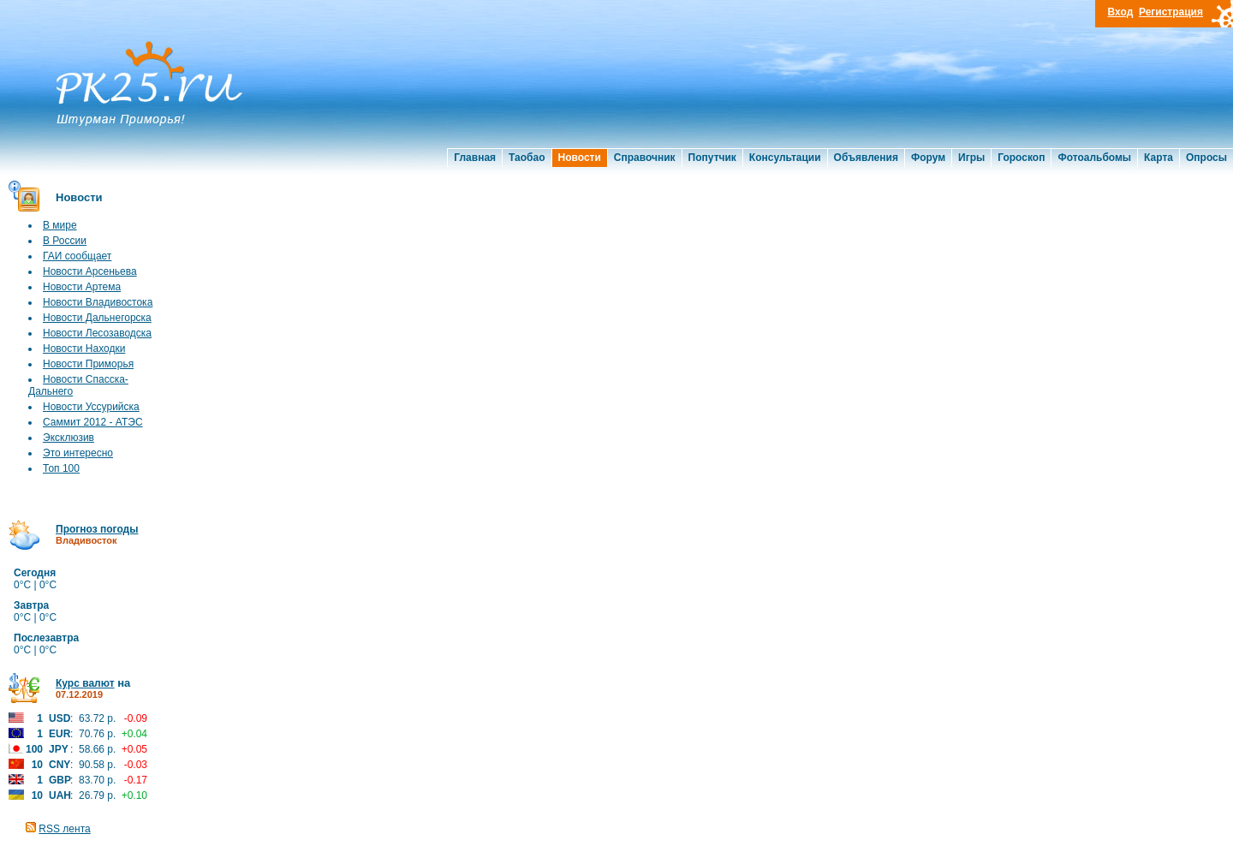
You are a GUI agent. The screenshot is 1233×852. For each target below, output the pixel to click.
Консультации (785, 158)
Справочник (645, 158)
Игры (971, 158)
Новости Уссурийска (91, 407)
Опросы (1206, 158)
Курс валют (85, 683)
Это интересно (78, 453)
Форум (928, 158)
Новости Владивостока (97, 302)
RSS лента (64, 829)
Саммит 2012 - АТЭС (93, 422)
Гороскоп (1021, 158)
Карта (1158, 158)
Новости (579, 158)
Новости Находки (84, 349)
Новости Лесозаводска (97, 333)
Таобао (527, 158)
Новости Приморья (88, 364)
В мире (60, 225)
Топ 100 (61, 468)
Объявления (866, 158)
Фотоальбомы (1094, 158)
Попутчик (712, 158)
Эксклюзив (68, 438)
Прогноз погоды (97, 529)
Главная (475, 158)
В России (64, 241)
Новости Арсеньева (90, 271)
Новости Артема (82, 287)
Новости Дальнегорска (97, 318)
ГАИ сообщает (77, 256)
